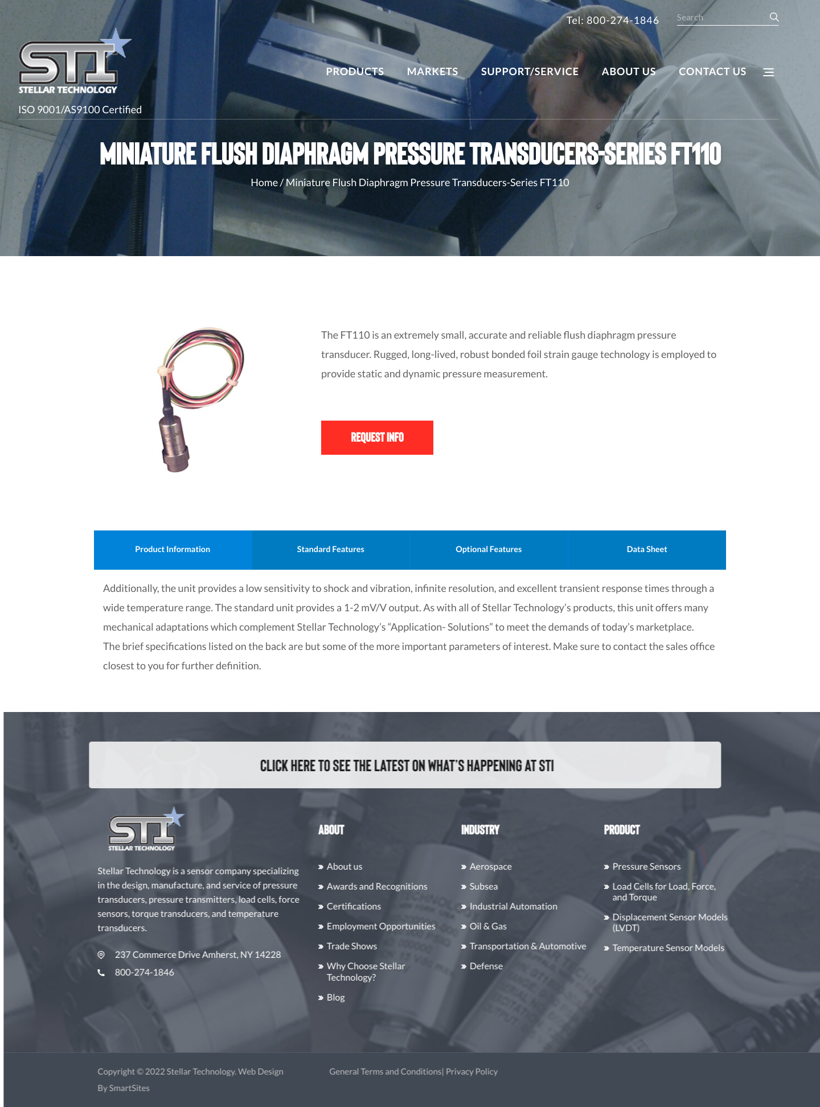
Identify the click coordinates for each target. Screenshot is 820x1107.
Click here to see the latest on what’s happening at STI (395, 764)
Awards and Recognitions (397, 886)
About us (365, 866)
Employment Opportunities (401, 926)
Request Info (377, 437)
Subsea (504, 886)
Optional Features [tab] (524, 549)
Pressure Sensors (667, 866)
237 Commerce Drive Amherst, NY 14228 (210, 954)
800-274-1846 (156, 972)
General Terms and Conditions (406, 1072)
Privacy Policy (492, 1072)
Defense (506, 966)
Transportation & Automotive (548, 946)
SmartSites (150, 1088)
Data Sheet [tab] (683, 549)
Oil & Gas (508, 926)
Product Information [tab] (208, 549)
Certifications (374, 906)
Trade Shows (372, 946)
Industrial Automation (534, 906)
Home (264, 182)
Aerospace (511, 866)
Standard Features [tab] (366, 549)
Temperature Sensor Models (689, 948)
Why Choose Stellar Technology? (386, 972)
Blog (356, 997)
